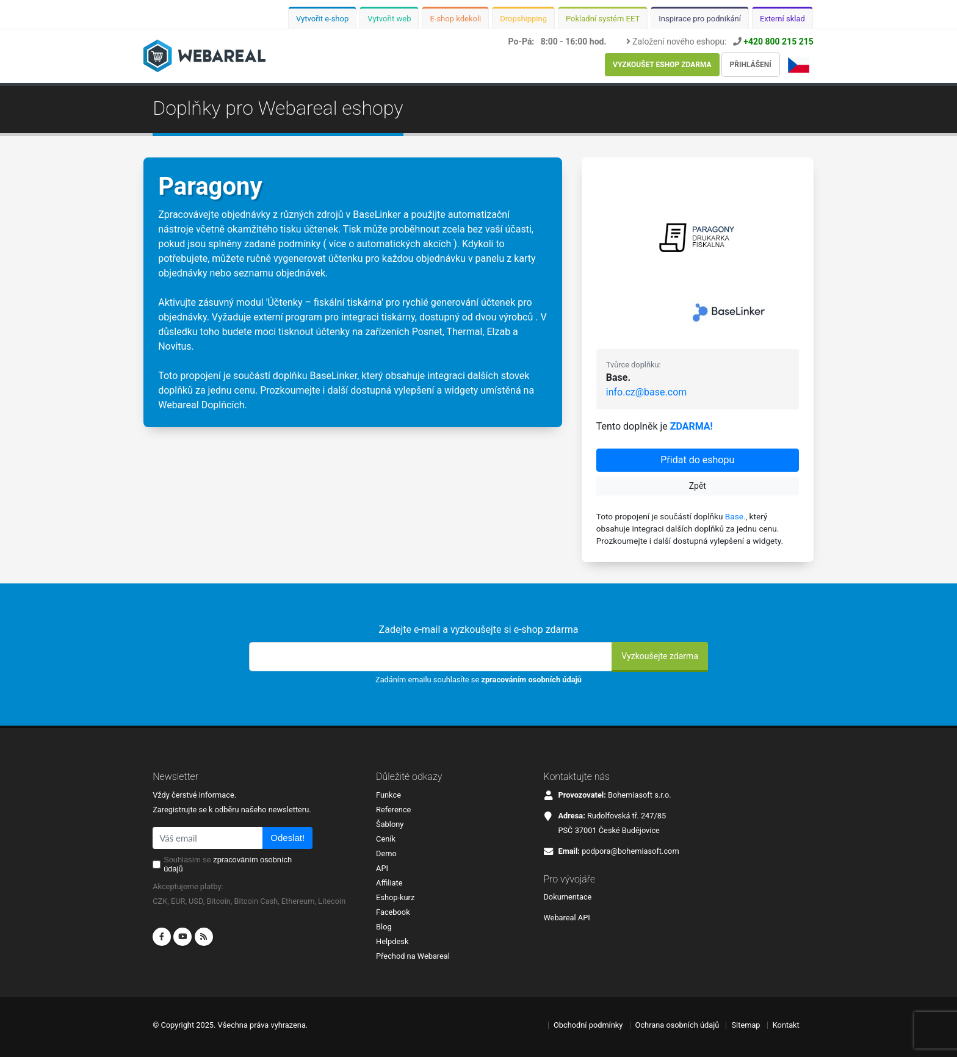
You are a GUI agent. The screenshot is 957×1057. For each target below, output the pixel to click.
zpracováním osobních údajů (531, 679)
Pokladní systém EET (603, 18)
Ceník (385, 838)
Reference (393, 809)
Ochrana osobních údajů (677, 1025)
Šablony (389, 824)
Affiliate (389, 882)
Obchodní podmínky (588, 1025)
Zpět (697, 486)
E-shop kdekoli (455, 18)
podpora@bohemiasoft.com (630, 851)
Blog (384, 926)
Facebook (393, 912)
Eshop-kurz (395, 897)
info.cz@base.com (646, 392)
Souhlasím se (228, 864)
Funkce (388, 794)
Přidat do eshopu (697, 460)
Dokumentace (567, 896)
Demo (386, 853)
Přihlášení (750, 64)
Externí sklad (782, 18)
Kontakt (786, 1025)
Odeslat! (287, 837)
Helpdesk (392, 941)
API (382, 868)
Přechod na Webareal (413, 956)
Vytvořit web (389, 18)
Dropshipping (523, 18)
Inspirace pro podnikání (700, 18)
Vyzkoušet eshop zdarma (662, 64)
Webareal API (566, 917)
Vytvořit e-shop (322, 18)
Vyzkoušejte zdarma (659, 656)
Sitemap (745, 1025)
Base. (735, 516)
